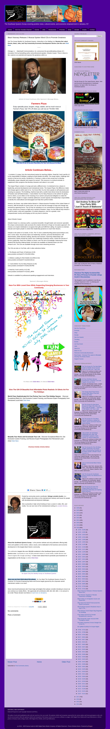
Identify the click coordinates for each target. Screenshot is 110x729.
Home (10, 29)
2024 (78, 513)
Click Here (36, 381)
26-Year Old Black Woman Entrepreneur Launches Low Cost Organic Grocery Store (91, 380)
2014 (78, 704)
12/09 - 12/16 (82, 537)
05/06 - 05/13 (82, 651)
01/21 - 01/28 (82, 688)
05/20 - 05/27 (82, 647)
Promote (62, 29)
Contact (92, 29)
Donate (76, 29)
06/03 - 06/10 (82, 642)
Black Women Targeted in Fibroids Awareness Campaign (87, 595)
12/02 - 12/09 (82, 539)
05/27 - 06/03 (82, 644)
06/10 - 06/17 (82, 639)
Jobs (43, 29)
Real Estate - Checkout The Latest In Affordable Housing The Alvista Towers (87, 355)
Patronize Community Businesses (83, 353)
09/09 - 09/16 (82, 569)
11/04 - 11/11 (82, 549)
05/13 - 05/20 (82, 649)
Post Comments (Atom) (22, 665)
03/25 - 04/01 (82, 666)
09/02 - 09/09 (82, 571)
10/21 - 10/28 (82, 554)
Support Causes (78, 359)
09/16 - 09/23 (82, 566)
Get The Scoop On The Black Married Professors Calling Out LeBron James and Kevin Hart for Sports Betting (91, 421)
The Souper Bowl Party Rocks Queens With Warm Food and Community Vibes (90, 393)
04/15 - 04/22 (82, 659)
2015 (78, 701)
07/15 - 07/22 (82, 588)
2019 (78, 525)
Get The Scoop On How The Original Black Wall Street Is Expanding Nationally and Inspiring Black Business (92, 489)
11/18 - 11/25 (82, 544)
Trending (76, 339)
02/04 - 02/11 (82, 683)
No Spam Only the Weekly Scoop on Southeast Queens (39, 573)
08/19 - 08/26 (82, 576)
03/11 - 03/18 (82, 671)
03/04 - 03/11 (82, 674)
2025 (78, 510)
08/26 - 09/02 (82, 574)
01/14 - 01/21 (82, 691)
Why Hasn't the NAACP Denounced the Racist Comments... (89, 603)
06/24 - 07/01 (82, 634)
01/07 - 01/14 (82, 693)
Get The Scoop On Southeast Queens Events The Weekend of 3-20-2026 (92, 475)
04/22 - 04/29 (82, 656)
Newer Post (12, 662)
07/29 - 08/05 (82, 583)
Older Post (66, 662)
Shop (69, 29)
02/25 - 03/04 (82, 676)
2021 (78, 520)
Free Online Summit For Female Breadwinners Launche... (87, 615)
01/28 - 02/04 (82, 686)
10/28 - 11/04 (82, 551)
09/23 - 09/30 (82, 564)
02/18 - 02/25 (82, 679)
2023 (78, 515)
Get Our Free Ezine (79, 328)
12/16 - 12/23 (82, 534)
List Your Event (78, 344)
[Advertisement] (39, 468)
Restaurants (52, 29)
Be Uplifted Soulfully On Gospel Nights (88, 626)
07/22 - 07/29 (82, 586)
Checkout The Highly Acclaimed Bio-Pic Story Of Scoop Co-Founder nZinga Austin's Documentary (88, 275)
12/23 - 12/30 (82, 532)
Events (37, 29)
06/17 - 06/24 (82, 637)
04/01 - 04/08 (82, 664)
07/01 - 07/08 (82, 632)
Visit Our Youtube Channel (23, 29)
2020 (78, 522)
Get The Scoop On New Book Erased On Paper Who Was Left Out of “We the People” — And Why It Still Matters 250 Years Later (92, 407)
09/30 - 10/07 (82, 561)
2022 (78, 517)
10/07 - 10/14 (82, 559)
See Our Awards (79, 337)
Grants (84, 29)
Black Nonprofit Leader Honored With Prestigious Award (88, 619)
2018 (78, 527)
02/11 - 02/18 (82, 681)
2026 (78, 508)
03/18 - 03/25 (82, 669)
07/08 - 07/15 (82, 629)
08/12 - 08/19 (82, 579)
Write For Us (78, 350)
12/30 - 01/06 (82, 529)
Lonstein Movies (62, 506)
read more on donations (39, 593)
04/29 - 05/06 (82, 654)
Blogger (90, 726)
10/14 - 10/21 (82, 556)
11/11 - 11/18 (82, 547)
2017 (78, 696)
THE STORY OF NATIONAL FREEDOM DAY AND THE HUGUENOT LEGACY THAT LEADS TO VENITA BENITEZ (90, 435)
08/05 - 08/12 (82, 581)
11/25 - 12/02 (82, 542)
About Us (77, 348)
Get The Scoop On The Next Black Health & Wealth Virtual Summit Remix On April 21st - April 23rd (91, 368)
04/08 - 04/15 (82, 661)
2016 (78, 699)
